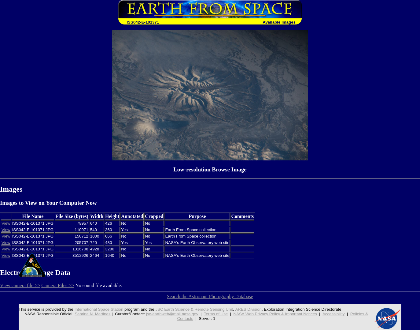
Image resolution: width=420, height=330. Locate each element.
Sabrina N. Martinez (93, 314)
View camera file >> (20, 285)
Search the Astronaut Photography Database (210, 296)
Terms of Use (216, 314)
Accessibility (333, 314)
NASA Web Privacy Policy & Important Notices (275, 314)
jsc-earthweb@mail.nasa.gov (172, 314)
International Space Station (98, 309)
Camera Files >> (57, 285)
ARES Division (248, 309)
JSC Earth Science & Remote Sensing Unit (194, 309)
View (6, 223)
